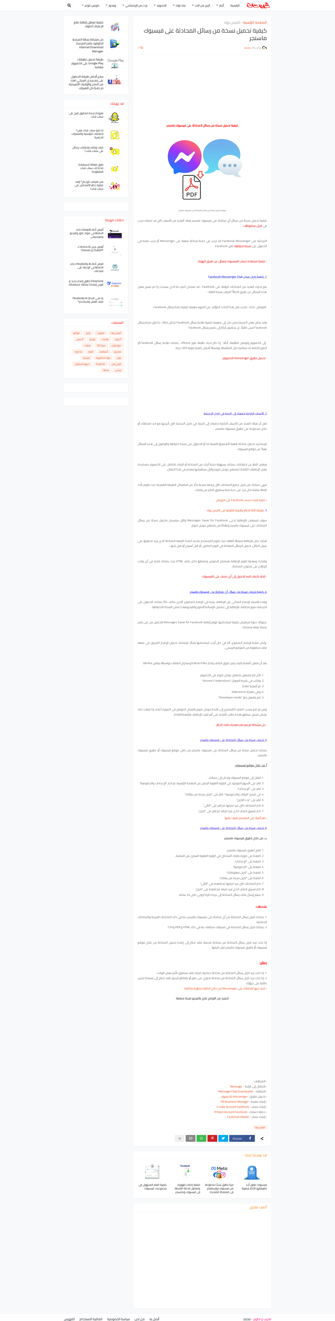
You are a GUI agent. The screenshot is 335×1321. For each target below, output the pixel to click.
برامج (88, 333)
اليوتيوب (100, 333)
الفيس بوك (232, 22)
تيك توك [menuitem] (180, 5)
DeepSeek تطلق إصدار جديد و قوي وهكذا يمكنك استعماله (86, 282)
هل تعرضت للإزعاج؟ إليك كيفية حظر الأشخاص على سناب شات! (89, 185)
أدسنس (79, 339)
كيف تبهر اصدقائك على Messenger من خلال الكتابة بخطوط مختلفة (224, 988)
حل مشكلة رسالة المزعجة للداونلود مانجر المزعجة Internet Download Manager (87, 45)
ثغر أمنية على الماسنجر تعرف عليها (245, 818)
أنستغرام (104, 351)
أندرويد (118, 339)
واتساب (105, 339)
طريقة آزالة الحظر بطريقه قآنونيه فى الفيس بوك (235, 510)
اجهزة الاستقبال (82, 364)
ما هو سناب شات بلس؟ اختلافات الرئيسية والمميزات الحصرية (87, 133)
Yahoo (106, 370)
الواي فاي (116, 364)
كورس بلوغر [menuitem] (92, 5)
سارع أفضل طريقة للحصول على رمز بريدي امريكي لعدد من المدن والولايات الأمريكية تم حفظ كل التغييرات (86, 82)
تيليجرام (86, 358)
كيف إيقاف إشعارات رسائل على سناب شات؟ (87, 149)
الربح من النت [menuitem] (202, 5)
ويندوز (92, 339)
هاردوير (117, 351)
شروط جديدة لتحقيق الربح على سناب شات (86, 115)
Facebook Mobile (238, 1117)
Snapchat (100, 364)
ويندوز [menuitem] (112, 5)
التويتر (90, 351)
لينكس (118, 370)
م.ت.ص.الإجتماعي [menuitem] (136, 5)
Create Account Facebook (233, 1106)
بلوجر (118, 358)
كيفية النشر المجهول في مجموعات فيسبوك (152, 1186)
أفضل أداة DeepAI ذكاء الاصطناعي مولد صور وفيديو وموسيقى (86, 233)
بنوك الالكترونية (103, 358)
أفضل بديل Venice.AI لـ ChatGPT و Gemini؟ (90, 248)
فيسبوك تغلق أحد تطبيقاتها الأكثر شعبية (254, 1186)
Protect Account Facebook (230, 1112)
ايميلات (87, 345)
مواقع (76, 333)
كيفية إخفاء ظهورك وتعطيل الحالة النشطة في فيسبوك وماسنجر (187, 1188)
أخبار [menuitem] (221, 5)
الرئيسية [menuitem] (234, 5)
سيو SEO (101, 345)
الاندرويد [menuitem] (161, 5)
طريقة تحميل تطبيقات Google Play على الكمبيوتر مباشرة (87, 63)
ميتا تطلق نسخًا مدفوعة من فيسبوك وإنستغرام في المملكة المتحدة (219, 1188)
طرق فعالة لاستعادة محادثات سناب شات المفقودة (90, 168)
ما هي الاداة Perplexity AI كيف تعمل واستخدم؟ (88, 300)
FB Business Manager (235, 1101)
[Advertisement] (202, 89)
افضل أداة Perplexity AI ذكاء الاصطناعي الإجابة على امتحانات (86, 267)
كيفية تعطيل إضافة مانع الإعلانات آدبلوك (88, 24)
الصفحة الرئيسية (255, 22)
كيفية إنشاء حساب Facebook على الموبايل (240, 499)
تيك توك (78, 351)
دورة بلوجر (116, 345)
